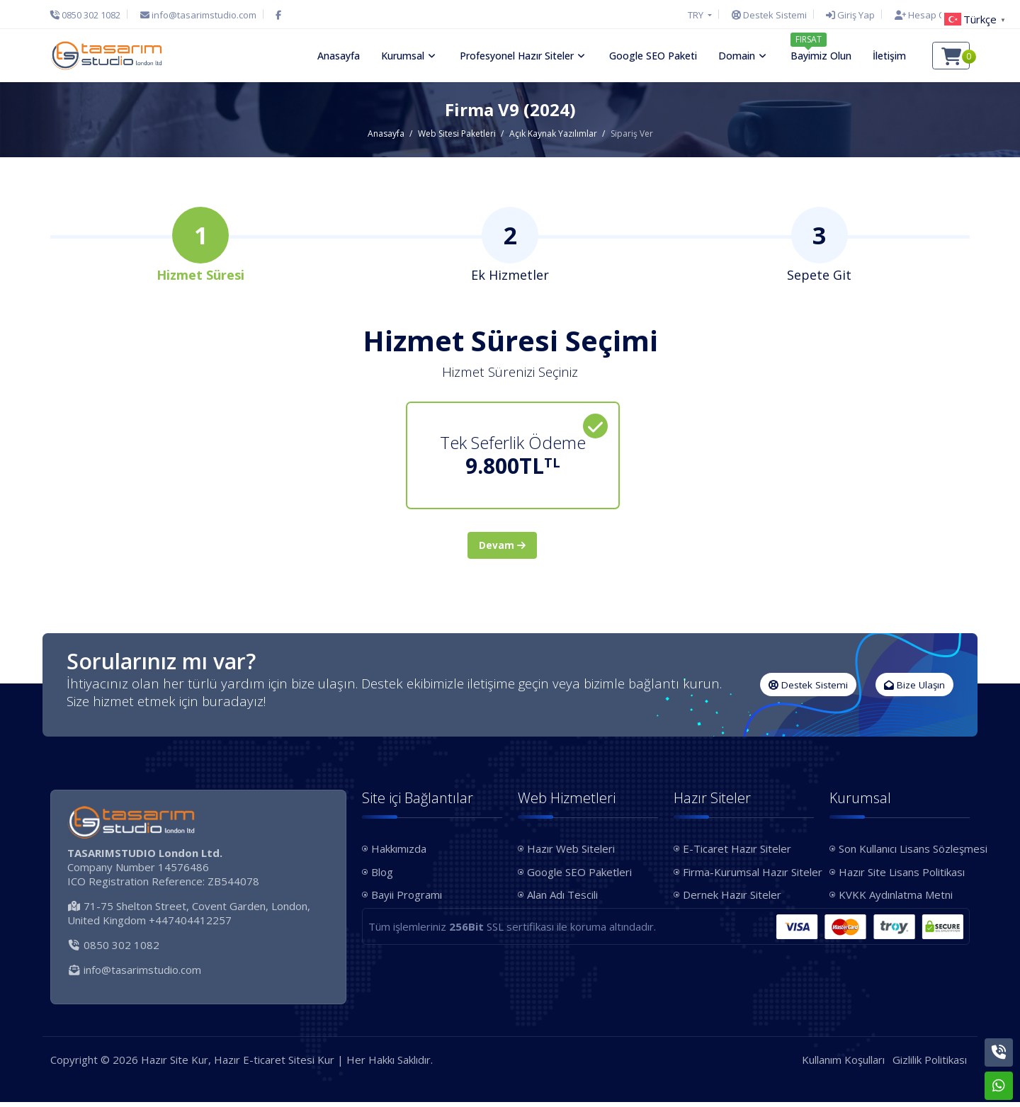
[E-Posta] (198, 14)
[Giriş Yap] (850, 14)
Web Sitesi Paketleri (457, 133)
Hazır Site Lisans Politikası (902, 877)
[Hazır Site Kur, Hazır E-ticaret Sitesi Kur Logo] (106, 55)
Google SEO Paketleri (579, 877)
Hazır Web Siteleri (571, 854)
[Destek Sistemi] (769, 14)
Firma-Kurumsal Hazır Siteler (748, 877)
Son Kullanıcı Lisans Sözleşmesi (904, 854)
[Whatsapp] (999, 1086)
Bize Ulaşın (914, 689)
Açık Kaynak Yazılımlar (553, 133)
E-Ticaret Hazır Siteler (737, 854)
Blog (382, 877)
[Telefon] (89, 14)
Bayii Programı (406, 900)
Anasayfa (386, 133)
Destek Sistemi (808, 689)
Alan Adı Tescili (562, 900)
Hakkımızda (398, 854)
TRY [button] (697, 14)
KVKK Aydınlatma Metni (896, 900)
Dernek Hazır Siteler (732, 900)
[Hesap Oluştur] (929, 14)
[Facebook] (278, 14)
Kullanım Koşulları (843, 1064)
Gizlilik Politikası (929, 1064)
